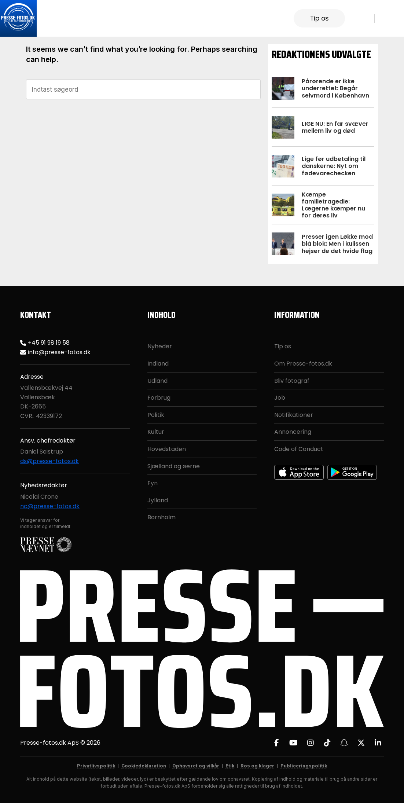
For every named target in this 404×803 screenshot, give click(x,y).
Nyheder (159, 346)
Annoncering (292, 432)
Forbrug (158, 397)
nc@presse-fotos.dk (50, 506)
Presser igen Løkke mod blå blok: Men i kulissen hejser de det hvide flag (337, 243)
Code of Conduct (298, 449)
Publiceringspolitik (303, 766)
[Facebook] (277, 743)
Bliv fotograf (291, 381)
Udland (157, 381)
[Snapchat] (344, 743)
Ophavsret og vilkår (195, 766)
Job (279, 397)
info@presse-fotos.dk (59, 352)
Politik (155, 415)
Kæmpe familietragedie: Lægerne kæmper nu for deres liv (333, 205)
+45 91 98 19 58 (49, 342)
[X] (361, 743)
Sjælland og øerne (173, 466)
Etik (229, 766)
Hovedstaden (166, 449)
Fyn (152, 483)
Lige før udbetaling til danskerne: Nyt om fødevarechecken (334, 166)
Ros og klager (257, 766)
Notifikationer (293, 415)
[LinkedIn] (378, 743)
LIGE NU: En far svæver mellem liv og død (335, 127)
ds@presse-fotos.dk (49, 461)
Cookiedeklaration (143, 766)
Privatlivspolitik (96, 766)
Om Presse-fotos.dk (303, 363)
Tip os (319, 18)
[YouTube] (294, 743)
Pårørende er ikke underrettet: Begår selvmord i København (335, 88)
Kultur (155, 432)
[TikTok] (327, 743)
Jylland (157, 500)
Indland (158, 363)
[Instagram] (310, 743)
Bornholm (161, 517)
